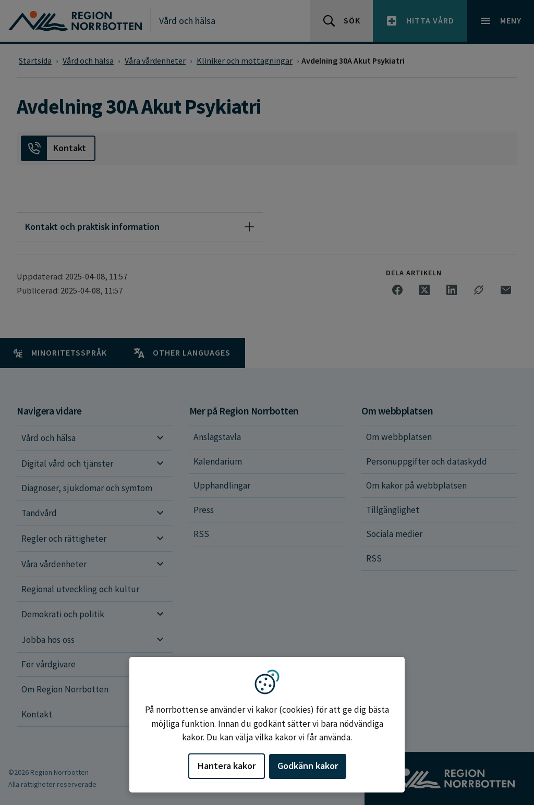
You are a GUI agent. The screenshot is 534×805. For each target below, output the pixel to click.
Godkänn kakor (307, 766)
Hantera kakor (227, 766)
